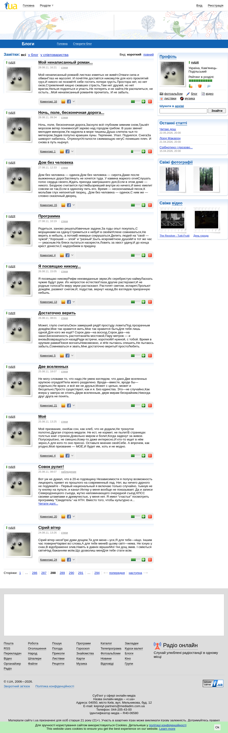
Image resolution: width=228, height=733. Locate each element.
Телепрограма (111, 648)
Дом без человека (55, 162)
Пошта (8, 643)
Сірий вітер (49, 527)
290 (71, 573)
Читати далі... (48, 503)
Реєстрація (215, 5)
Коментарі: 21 (48, 405)
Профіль (168, 56)
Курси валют (134, 648)
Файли (33, 663)
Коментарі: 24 (48, 559)
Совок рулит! (51, 466)
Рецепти (58, 663)
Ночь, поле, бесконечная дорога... (71, 112)
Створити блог (82, 43)
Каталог (106, 643)
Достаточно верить (57, 313)
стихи (64, 67)
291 (80, 573)
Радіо (8, 668)
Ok (217, 727)
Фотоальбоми (111, 653)
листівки (168, 98)
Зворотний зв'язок (17, 686)
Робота (33, 643)
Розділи (45, 5)
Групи (129, 663)
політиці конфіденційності (167, 725)
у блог (33, 55)
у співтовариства (54, 55)
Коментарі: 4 (48, 255)
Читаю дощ (168, 129)
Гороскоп (82, 648)
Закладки (131, 643)
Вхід (199, 5)
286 (34, 573)
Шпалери (34, 658)
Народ (32, 653)
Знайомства (85, 653)
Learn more (167, 728)
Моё (42, 416)
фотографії (181, 162)
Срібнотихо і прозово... (176, 147)
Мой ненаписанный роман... (65, 62)
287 (43, 573)
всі (23, 55)
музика (187, 98)
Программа (49, 216)
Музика (81, 663)
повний (148, 54)
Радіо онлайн (180, 645)
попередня (117, 573)
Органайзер (12, 663)
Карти (80, 658)
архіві (179, 106)
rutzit (10, 62)
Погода (57, 648)
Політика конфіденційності (55, 686)
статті (181, 123)
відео (207, 94)
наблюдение (68, 471)
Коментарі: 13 (48, 301)
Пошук (57, 643)
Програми (83, 643)
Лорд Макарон (170, 138)
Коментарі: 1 (48, 151)
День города (200, 235)
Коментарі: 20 (48, 516)
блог (191, 94)
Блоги (129, 653)
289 (62, 573)
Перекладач (12, 653)
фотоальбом (171, 94)
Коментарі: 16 (48, 101)
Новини (106, 658)
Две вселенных (53, 366)
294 (97, 573)
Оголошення (37, 648)
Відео (8, 658)
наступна (135, 573)
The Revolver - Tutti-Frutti (174, 235)
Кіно (128, 658)
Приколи (58, 653)
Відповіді (107, 663)
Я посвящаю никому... (59, 266)
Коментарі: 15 (48, 205)
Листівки (58, 658)
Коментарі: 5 (48, 355)
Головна (28, 5)
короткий (134, 54)
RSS (7, 648)
